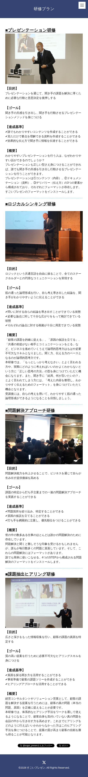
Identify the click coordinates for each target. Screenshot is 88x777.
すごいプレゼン (36, 767)
